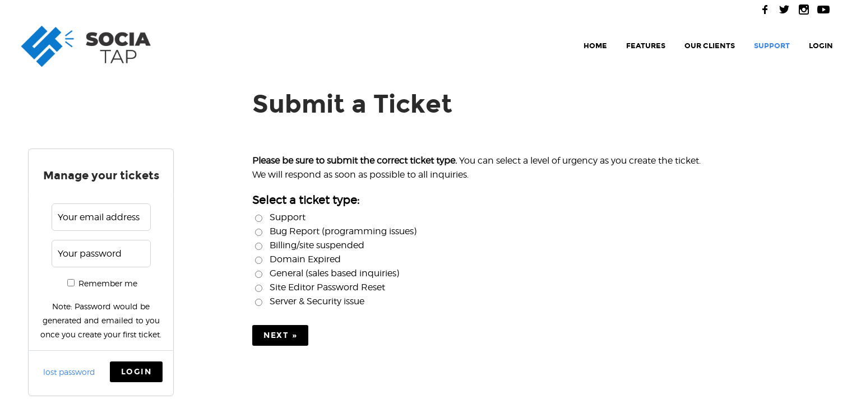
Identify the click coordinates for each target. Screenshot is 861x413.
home (595, 45)
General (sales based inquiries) (334, 273)
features (645, 45)
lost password (69, 372)
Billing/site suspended (317, 245)
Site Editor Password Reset (327, 287)
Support (287, 217)
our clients (709, 45)
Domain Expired (305, 259)
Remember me (102, 283)
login (821, 45)
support (772, 45)
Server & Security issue (317, 301)
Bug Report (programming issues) (343, 231)
